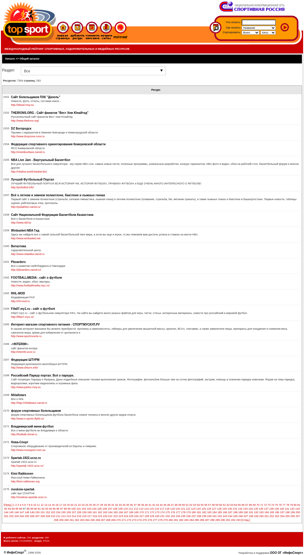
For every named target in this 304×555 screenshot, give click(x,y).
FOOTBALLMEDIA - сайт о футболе (36, 277)
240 (209, 516)
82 (5, 508)
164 (110, 512)
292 (233, 520)
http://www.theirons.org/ (25, 120)
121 (182, 508)
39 (142, 504)
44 (161, 504)
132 (240, 508)
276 (150, 520)
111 (131, 508)
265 (92, 520)
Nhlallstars (18, 395)
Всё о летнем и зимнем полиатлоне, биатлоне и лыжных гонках (58, 195)
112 (136, 508)
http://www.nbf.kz (21, 222)
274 (139, 520)
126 (209, 508)
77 (283, 504)
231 (162, 516)
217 (89, 516)
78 (287, 504)
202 (11, 516)
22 (79, 504)
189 (240, 512)
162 (100, 512)
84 (13, 508)
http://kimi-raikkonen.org (25, 481)
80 (295, 504)
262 (77, 520)
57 (209, 504)
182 (204, 512)
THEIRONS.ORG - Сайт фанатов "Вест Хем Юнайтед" (49, 112)
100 (73, 508)
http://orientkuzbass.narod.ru (28, 152)
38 (138, 504)
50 (183, 504)
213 (68, 516)
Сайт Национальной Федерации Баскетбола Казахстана (52, 214)
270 (118, 520)
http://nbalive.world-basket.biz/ (29, 171)
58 (213, 504)
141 (287, 508)
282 (181, 520)
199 (292, 512)
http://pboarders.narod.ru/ (26, 269)
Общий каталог (30, 58)
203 (16, 516)
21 (75, 504)
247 (245, 516)
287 (207, 520)
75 (276, 504)
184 (214, 512)
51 (187, 504)
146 (16, 512)
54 (198, 504)
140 (282, 508)
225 (131, 516)
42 (153, 504)
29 (105, 504)
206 (32, 516)
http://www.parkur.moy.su (26, 387)
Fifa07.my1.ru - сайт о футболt (33, 308)
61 (224, 504)
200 (298, 512)
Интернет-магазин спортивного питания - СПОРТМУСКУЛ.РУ (55, 324)
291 (228, 520)
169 (136, 512)
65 (239, 504)
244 (230, 516)
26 (94, 504)
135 (256, 508)
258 (56, 520)
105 (99, 508)
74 (272, 504)
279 (165, 520)
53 (194, 504)
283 (186, 520)
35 (127, 504)
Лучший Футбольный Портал (32, 179)
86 (20, 508)
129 (224, 508)
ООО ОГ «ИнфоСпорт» (286, 552)
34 (124, 504)
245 (235, 516)
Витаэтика (18, 246)
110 (125, 508)
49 (179, 504)
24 (86, 504)
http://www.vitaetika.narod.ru (28, 254)
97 (61, 508)
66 (243, 504)
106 (104, 508)
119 (172, 508)
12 (42, 504)
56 (205, 504)
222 (115, 516)
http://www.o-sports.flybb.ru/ (27, 418)
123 (193, 508)
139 (276, 508)
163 (105, 512)
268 (108, 520)
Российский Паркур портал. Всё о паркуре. (42, 375)
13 (45, 504)
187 (230, 512)
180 (193, 512)
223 (120, 516)
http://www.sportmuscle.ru (26, 336)
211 (58, 516)
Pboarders (18, 262)
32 (116, 504)
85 (16, 508)
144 (6, 512)
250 (261, 516)
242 (220, 516)
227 (141, 516)
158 (79, 512)
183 (209, 512)
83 (9, 508)
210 (53, 516)
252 (272, 516)
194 (267, 512)
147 (22, 512)
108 (115, 508)
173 (157, 512)
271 (124, 520)
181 (199, 512)
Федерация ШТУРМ (25, 359)
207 (37, 516)
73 (268, 504)
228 (147, 516)
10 (34, 504)
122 (188, 508)
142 (292, 508)
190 (245, 512)
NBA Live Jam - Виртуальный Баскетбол (40, 160)
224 (126, 516)
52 (190, 504)
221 (110, 516)
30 (108, 504)
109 (120, 508)
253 (277, 516)
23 (83, 504)
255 (287, 516)
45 (164, 504)
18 (64, 504)
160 (89, 512)
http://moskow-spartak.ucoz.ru (29, 497)
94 (50, 508)
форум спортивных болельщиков (36, 410)
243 (225, 516)
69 (254, 504)
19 (68, 504)
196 (277, 512)
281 (176, 520)
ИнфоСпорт (15, 552)
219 (100, 516)
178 (183, 512)
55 (202, 504)
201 (6, 516)
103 (89, 508)
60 (220, 504)
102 (84, 508)
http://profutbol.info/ (22, 187)
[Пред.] (8, 504)
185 (220, 512)
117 (162, 508)
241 (214, 516)
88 (28, 508)
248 (251, 516)
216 (84, 516)
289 (217, 520)
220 (105, 516)
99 (68, 508)
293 (238, 520)
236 (188, 516)
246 (240, 516)
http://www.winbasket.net (25, 238)
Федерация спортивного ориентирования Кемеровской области (58, 144)
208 (42, 516)
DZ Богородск (21, 128)
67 (246, 504)
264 (87, 520)
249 (256, 516)
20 (71, 504)
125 (204, 508)
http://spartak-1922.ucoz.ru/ (27, 465)
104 (94, 508)
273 (134, 520)
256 (292, 516)
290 (223, 520)
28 (101, 504)
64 (235, 504)
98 (65, 508)
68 (250, 504)
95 (54, 508)
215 (79, 516)
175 (167, 512)
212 (63, 516)
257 (298, 516)
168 (131, 512)
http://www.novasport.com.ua (28, 450)
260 (66, 520)
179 (188, 512)
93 (46, 508)
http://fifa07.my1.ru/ (22, 316)
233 (173, 516)
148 (27, 512)
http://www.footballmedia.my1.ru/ (30, 285)
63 (231, 504)
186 (225, 512)
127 (214, 508)
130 (229, 508)
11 (38, 504)
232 (167, 516)
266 (98, 520)
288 (212, 520)
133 (245, 508)
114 (146, 508)
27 (97, 504)
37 (135, 504)
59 (217, 504)
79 (291, 504)
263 (82, 520)
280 (171, 520)
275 (144, 520)
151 (42, 512)
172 (152, 512)
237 (193, 516)
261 (71, 520)
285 (196, 520)
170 (141, 512)
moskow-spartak (22, 489)
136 (261, 508)
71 (261, 504)
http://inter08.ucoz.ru (23, 351)
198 (287, 512)
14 (49, 504)
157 (74, 512)
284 (191, 520)
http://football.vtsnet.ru (24, 434)
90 (35, 508)
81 (298, 504)
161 (94, 512)
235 (183, 516)
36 (131, 504)
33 (120, 504)
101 (79, 508)
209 (48, 516)
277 (155, 520)
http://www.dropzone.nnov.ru (28, 136)
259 (61, 520)
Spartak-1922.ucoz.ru (26, 458)
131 (235, 508)
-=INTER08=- (19, 344)
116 (157, 508)
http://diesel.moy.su (22, 104)
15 (53, 504)
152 (48, 512)
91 (39, 508)
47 (172, 504)
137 (266, 508)
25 (90, 504)
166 (120, 512)
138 (271, 508)
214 (74, 516)
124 (198, 508)
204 (22, 516)
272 (129, 520)
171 (147, 512)
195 (272, 512)
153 (53, 512)
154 (58, 512)
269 (113, 520)
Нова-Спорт (19, 442)
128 (219, 508)
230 (157, 516)
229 (152, 516)
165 (115, 512)
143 (297, 508)
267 (103, 520)
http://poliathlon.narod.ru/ (26, 206)
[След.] (245, 520)
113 (141, 508)
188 (235, 512)
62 (228, 504)
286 (202, 520)
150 (37, 512)
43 (157, 504)
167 (126, 512)
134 (250, 508)
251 (267, 516)
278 (160, 520)
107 (110, 508)
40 (146, 504)
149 (32, 512)
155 (63, 512)
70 (257, 504)
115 (151, 508)
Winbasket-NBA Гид (25, 230)
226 (136, 516)
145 (11, 512)
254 (282, 516)
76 (280, 504)
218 (94, 516)
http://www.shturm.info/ (24, 367)
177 (178, 512)
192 (256, 512)
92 (43, 508)
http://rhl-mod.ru (20, 301)
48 (176, 504)
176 (173, 512)
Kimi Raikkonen (22, 473)
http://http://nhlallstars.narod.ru (29, 402)
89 (31, 508)
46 (168, 504)
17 (60, 504)
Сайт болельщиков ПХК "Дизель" (35, 97)
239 (204, 516)
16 (57, 504)
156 (68, 512)
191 (251, 512)
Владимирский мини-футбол (32, 426)
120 (177, 508)
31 (112, 504)
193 (261, 512)
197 (282, 512)
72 (265, 504)
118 (167, 508)
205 (27, 516)
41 (149, 504)
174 (162, 512)
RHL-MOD (18, 293)
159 (84, 512)
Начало (10, 58)
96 (57, 508)
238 (199, 516)
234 (178, 516)
